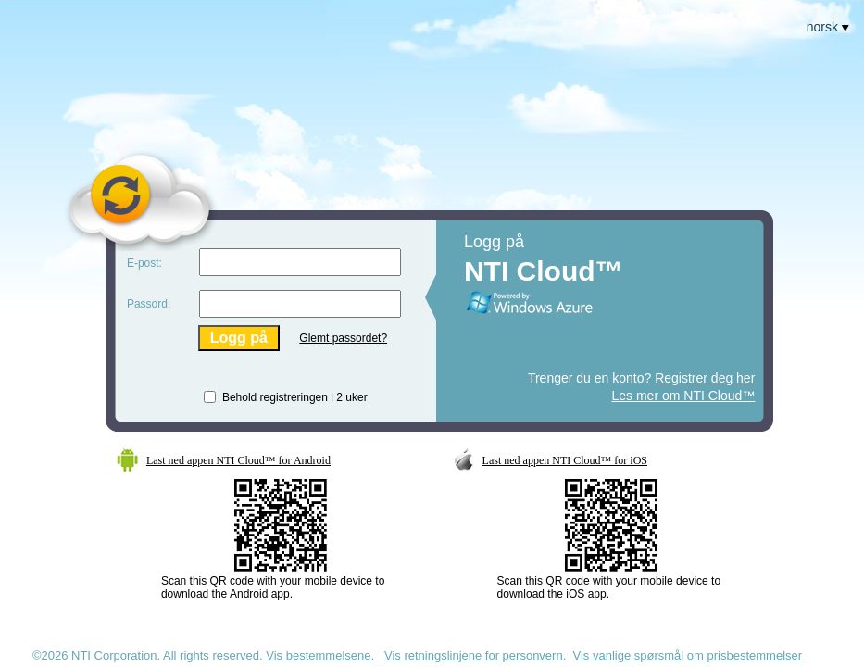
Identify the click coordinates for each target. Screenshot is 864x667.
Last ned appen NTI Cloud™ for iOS (564, 460)
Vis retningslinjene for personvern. (475, 655)
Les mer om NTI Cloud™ (684, 395)
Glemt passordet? (343, 338)
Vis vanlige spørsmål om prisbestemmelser (688, 655)
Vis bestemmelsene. (320, 655)
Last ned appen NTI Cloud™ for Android (238, 460)
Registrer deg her (705, 378)
